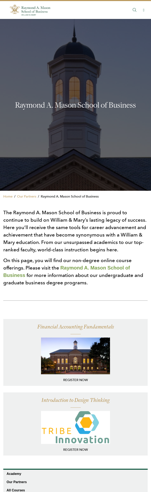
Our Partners (26, 196)
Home (8, 196)
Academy (14, 474)
